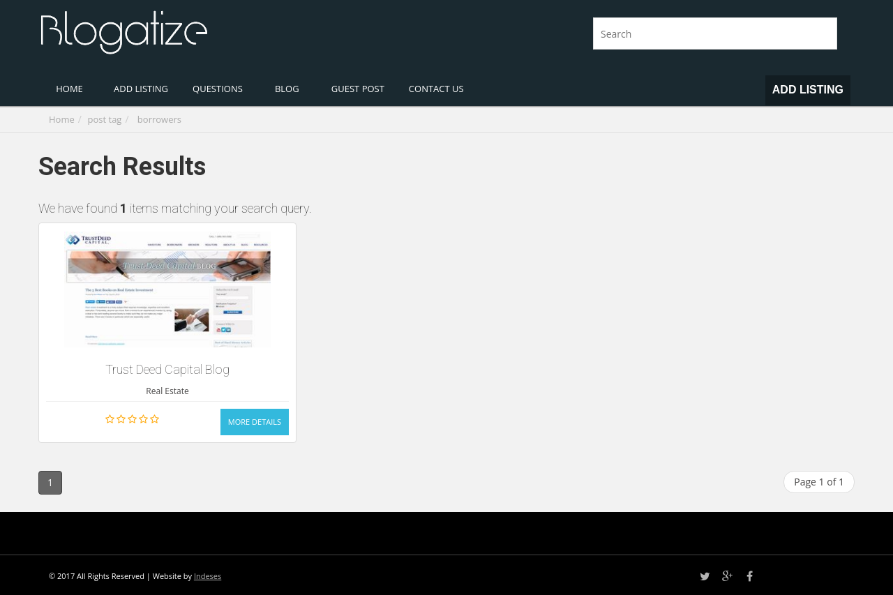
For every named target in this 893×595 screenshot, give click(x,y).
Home (62, 119)
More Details (254, 421)
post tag (105, 119)
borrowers (159, 119)
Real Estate (167, 391)
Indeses (207, 576)
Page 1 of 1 (819, 481)
